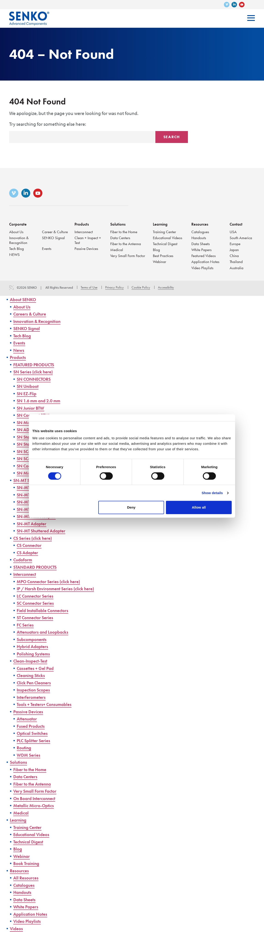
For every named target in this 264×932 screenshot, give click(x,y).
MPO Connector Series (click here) (52, 581)
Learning (160, 223)
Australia (236, 267)
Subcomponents (33, 639)
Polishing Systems (35, 654)
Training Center (165, 230)
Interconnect (84, 230)
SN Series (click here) (35, 372)
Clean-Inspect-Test (32, 661)
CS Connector (31, 545)
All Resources (27, 878)
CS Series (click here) (34, 538)
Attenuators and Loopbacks (45, 632)
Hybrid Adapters (34, 646)
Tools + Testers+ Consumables (47, 704)
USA (233, 230)
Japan (234, 249)
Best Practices (163, 255)
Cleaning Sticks (32, 675)
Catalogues (200, 230)
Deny (131, 507)
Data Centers (120, 236)
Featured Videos (204, 255)
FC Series (26, 625)
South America (241, 236)
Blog (156, 249)
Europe (235, 243)
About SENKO (24, 299)
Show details (212, 493)
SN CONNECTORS (36, 379)
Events (47, 248)
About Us (16, 230)
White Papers (201, 249)
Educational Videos (168, 236)
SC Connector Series (37, 603)
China (234, 255)
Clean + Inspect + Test (88, 239)
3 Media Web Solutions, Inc (11, 287)
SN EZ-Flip (27, 393)
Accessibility (166, 287)
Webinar (160, 261)
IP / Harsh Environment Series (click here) (60, 588)
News (19, 350)
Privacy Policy (114, 287)
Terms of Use (89, 287)
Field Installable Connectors (45, 610)
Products (82, 223)
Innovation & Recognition (19, 239)
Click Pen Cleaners (36, 683)
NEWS (14, 254)
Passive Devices (86, 248)
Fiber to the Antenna (126, 243)
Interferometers (33, 697)
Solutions (118, 223)
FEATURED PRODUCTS (35, 364)
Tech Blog (17, 248)
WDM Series (29, 755)
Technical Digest (165, 243)
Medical (117, 249)
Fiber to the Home (124, 230)
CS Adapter (29, 552)
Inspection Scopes (35, 690)
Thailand (236, 261)
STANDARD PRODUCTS (37, 567)
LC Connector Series (37, 596)
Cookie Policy (141, 287)
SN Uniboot (29, 386)
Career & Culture (55, 230)
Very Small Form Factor (128, 255)
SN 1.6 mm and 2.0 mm (41, 400)
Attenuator (28, 719)
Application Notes (205, 261)
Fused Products (32, 726)
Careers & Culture (31, 314)
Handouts (198, 236)
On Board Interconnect (36, 798)
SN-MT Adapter (33, 524)
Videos (17, 928)
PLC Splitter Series (35, 740)
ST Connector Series (37, 617)
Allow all (199, 507)
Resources (200, 223)
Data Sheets (200, 243)
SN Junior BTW (32, 408)
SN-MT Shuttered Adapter (44, 531)
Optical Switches (34, 733)
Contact (236, 223)
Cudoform (23, 560)
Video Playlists (202, 267)
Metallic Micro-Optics (35, 805)
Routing (25, 747)
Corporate (18, 223)
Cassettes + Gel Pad (37, 668)
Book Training (27, 863)
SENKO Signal (53, 236)
